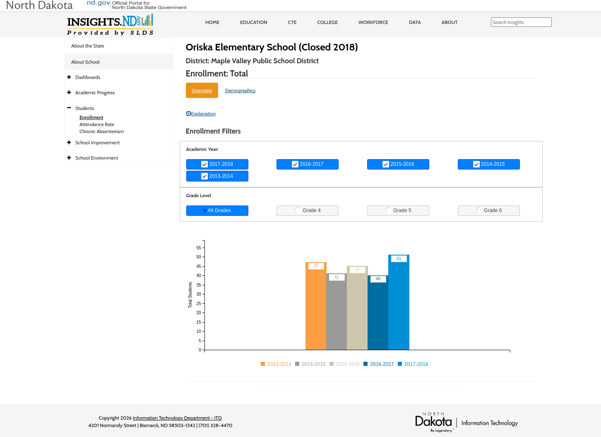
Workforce (373, 22)
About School (85, 62)
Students (84, 108)
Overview (202, 90)
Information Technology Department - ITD (177, 418)
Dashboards (87, 77)
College (327, 22)
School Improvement (97, 142)
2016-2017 (308, 164)
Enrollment (91, 117)
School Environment (96, 158)
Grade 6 (489, 210)
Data (415, 22)
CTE (292, 22)
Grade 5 (398, 210)
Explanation (201, 113)
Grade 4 (308, 210)
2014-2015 (489, 164)
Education (253, 22)
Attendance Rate (96, 124)
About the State (87, 46)
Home (212, 22)
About (450, 22)
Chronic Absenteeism (101, 131)
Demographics (240, 90)
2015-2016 (398, 164)
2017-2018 (217, 164)
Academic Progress (95, 92)
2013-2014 (217, 176)
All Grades (217, 210)
